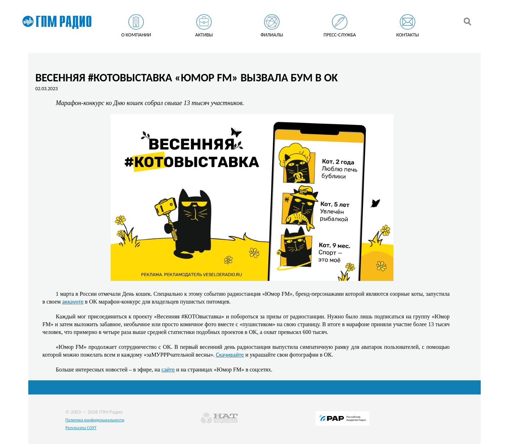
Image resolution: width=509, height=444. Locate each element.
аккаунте (73, 301)
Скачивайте (230, 354)
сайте (168, 369)
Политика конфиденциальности (94, 419)
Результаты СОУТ (80, 427)
